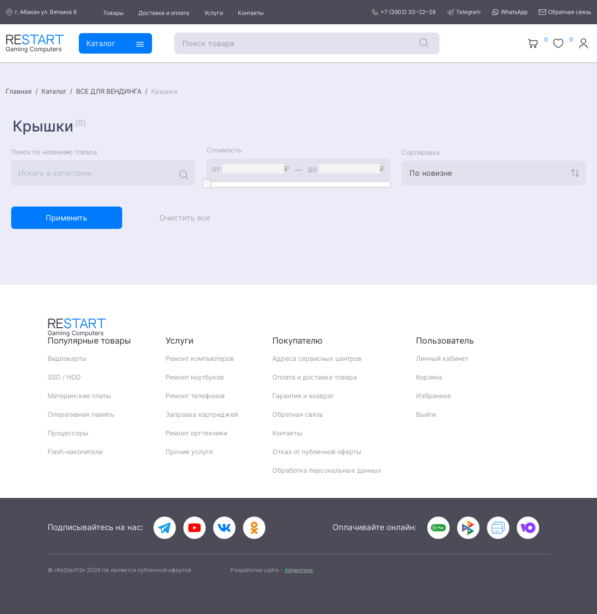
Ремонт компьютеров (200, 358)
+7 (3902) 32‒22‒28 (403, 12)
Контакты (251, 12)
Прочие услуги (189, 451)
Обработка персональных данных (327, 470)
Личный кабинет (442, 358)
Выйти (426, 414)
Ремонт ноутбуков (195, 377)
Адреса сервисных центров (316, 358)
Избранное (433, 396)
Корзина (429, 377)
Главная (19, 91)
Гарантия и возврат (303, 396)
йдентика (299, 569)
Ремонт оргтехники (196, 433)
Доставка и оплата (164, 12)
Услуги (213, 12)
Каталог (54, 91)
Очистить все (185, 217)
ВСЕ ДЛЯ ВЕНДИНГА (108, 91)
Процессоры (68, 433)
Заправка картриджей (202, 414)
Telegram (463, 12)
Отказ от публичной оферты (316, 451)
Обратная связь (565, 12)
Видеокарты (67, 358)
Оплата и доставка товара (314, 377)
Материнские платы (79, 396)
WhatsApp (510, 12)
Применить (66, 217)
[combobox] (494, 173)
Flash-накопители (75, 451)
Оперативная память (81, 414)
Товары (113, 12)
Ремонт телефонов (195, 396)
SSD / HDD (64, 377)
